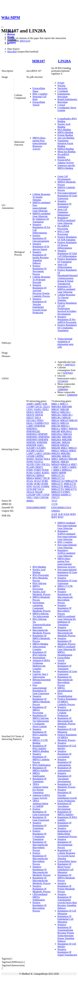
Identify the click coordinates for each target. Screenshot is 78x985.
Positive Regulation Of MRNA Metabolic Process (67, 737)
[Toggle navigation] (2, 27)
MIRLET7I (56, 492)
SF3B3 (37, 483)
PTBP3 (37, 470)
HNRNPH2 (44, 437)
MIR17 (64, 428)
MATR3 (39, 459)
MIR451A (65, 464)
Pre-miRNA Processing (63, 227)
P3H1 (38, 464)
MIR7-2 (57, 467)
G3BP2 (30, 426)
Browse (11, 34)
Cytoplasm (62, 91)
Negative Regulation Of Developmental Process (64, 843)
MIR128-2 (56, 415)
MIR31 (54, 459)
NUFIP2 (30, 464)
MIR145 (73, 420)
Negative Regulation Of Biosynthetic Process (64, 609)
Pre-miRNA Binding (63, 155)
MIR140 (66, 417)
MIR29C (66, 456)
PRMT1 (39, 467)
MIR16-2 (55, 428)
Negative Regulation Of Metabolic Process (42, 889)
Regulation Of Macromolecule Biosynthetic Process (40, 846)
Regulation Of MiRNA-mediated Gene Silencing (66, 289)
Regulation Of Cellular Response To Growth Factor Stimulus (66, 854)
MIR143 (64, 420)
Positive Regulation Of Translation (67, 260)
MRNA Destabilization (64, 689)
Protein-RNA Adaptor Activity (65, 161)
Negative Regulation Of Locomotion (64, 754)
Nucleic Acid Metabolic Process (42, 593)
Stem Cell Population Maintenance (63, 212)
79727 (54, 500)
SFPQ (29, 486)
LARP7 (30, 453)
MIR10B (64, 409)
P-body (60, 82)
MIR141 (55, 420)
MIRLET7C (57, 483)
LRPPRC (39, 456)
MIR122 (55, 412)
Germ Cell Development (64, 177)
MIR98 (62, 472)
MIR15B (55, 426)
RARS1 (45, 472)
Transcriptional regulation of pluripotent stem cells (65, 342)
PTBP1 (29, 470)
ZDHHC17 (65, 494)
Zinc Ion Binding (65, 138)
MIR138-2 (56, 417)
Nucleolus (62, 88)
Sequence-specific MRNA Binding (66, 166)
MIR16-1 (65, 426)
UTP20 (45, 494)
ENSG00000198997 (36, 507)
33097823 (69, 364)
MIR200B (67, 439)
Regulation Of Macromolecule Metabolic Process (42, 880)
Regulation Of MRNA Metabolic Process (41, 638)
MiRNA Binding (65, 149)
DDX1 (45, 409)
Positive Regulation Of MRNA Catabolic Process (67, 702)
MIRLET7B (71, 481)
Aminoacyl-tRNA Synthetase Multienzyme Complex (41, 664)
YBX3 (36, 497)
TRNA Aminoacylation (40, 802)
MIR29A (55, 453)
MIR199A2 (57, 434)
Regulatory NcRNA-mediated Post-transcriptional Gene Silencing (66, 535)
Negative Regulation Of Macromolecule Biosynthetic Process (65, 597)
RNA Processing (41, 575)
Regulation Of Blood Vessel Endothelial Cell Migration (65, 868)
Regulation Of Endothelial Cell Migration (65, 919)
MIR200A (56, 439)
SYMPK (45, 486)
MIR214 (72, 448)
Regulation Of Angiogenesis (64, 769)
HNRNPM (42, 442)
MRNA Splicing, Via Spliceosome (41, 615)
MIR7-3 (66, 467)
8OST (60, 517)
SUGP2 (36, 486)
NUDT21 (38, 461)
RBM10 (40, 475)
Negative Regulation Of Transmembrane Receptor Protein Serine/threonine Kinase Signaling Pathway (65, 932)
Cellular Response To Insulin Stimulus (41, 197)
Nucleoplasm (39, 657)
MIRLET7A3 (58, 481)
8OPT (54, 517)
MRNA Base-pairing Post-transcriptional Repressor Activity (40, 143)
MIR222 (64, 450)
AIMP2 (38, 404)
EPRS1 (40, 420)
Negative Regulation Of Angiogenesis (64, 762)
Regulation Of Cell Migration (66, 912)
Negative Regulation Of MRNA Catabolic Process (41, 758)
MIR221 (55, 450)
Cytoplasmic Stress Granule (40, 725)
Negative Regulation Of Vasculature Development (64, 777)
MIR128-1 (65, 412)
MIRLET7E (57, 486)
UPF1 (39, 494)
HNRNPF (43, 434)
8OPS (73, 514)
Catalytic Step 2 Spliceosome (40, 675)
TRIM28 (55, 494)
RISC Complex (40, 93)
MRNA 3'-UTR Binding (40, 741)
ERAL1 (30, 423)
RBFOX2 (31, 475)
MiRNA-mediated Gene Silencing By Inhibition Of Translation (41, 217)
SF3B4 (44, 483)
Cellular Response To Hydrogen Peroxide (41, 279)
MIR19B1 (56, 437)
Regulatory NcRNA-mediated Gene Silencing (66, 220)
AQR (44, 404)
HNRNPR (31, 445)
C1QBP (30, 406)
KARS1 (40, 450)
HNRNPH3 (32, 439)
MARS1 (30, 459)
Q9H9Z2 (55, 511)
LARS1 (38, 453)
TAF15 (40, 489)
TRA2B (38, 492)
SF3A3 (37, 481)
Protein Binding (65, 135)
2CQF (54, 514)
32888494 (62, 389)
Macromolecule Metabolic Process (42, 631)
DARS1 (38, 409)
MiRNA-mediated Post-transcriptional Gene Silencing (41, 206)
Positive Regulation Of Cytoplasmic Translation (67, 328)
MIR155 (55, 423)
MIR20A (64, 445)
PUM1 (29, 472)
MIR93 (54, 472)
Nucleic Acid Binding (63, 125)
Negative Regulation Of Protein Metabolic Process (66, 887)
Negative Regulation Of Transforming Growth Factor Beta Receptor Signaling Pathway (67, 901)
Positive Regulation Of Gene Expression (41, 812)
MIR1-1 (55, 404)
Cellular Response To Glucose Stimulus (66, 297)
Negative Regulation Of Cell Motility (66, 746)
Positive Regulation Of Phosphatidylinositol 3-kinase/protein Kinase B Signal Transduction (67, 277)
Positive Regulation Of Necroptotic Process (39, 269)
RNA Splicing (39, 583)
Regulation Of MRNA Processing (39, 710)
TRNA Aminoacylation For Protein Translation (40, 788)
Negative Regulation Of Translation (64, 204)
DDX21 (30, 412)
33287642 (67, 373)
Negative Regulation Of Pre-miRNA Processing (66, 319)
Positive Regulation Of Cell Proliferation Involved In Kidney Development (67, 308)
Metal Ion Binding (66, 151)
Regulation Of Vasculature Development (64, 806)
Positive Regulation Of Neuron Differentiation (67, 245)
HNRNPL (31, 442)
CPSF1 (29, 409)
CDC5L (38, 406)
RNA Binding (64, 129)
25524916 (62, 381)
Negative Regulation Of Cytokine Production (64, 711)
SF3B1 (45, 481)
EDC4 (38, 417)
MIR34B (72, 459)
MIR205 (66, 442)
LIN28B (30, 456)
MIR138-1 (67, 415)
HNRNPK (43, 439)
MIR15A (64, 423)
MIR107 (38, 61)
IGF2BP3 (31, 450)
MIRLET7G (71, 489)
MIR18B (55, 431)
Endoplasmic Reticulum (63, 95)
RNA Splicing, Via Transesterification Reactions (42, 623)
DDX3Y (30, 415)
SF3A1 (29, 481)
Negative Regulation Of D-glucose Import (41, 246)
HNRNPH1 (32, 437)
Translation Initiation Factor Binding (65, 143)
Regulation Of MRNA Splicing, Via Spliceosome (41, 718)
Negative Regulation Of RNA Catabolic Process (40, 733)
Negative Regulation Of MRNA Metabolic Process (41, 700)
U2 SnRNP (38, 806)
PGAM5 (30, 467)
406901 (30, 500)
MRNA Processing (38, 587)
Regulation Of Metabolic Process (66, 785)
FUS (46, 423)
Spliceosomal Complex (39, 648)
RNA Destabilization (64, 694)
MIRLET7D (70, 483)
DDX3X (39, 412)
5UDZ (66, 514)
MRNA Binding (65, 132)
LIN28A (64, 61)
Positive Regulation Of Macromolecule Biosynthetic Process (40, 858)
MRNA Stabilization (39, 774)
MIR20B (55, 448)
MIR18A (73, 428)
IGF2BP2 (41, 448)
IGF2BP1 (31, 448)
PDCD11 (46, 464)
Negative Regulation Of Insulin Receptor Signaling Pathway (41, 257)
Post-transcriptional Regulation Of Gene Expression (67, 196)
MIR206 (55, 445)
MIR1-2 (64, 404)
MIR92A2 (67, 470)
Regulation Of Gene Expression (41, 818)
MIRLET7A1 (58, 475)
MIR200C (56, 442)
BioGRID (12, 51)
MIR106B (67, 406)
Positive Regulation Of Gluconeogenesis (41, 238)
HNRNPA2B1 (33, 431)
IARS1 (40, 445)
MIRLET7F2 (57, 489)
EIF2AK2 (31, 420)
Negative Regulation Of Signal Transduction (67, 952)
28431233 (24, 41)
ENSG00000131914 (61, 507)
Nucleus (61, 85)
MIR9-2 (57, 470)
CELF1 (46, 406)
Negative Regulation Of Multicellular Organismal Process (67, 832)
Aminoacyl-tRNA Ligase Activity (41, 796)
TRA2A (30, 492)
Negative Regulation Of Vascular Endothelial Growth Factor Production (40, 306)
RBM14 (30, 478)
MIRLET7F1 (70, 486)
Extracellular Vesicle (39, 103)
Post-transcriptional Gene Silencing (66, 546)
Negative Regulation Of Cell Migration (66, 729)
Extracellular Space (66, 861)
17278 (54, 504)
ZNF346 (44, 497)
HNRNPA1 (31, 428)
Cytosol (61, 104)
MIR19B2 (67, 437)
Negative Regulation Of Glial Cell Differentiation (67, 253)
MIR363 (65, 461)
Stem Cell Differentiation (64, 265)
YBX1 (29, 497)
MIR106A (56, 406)
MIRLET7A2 (58, 478)
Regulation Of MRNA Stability (41, 769)
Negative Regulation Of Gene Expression (67, 581)
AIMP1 (30, 404)
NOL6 (47, 459)
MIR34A (63, 459)
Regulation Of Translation (39, 780)
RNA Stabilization (42, 765)
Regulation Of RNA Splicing (39, 653)
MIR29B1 (66, 453)
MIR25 (72, 450)
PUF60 (45, 470)
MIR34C (55, 461)
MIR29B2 (56, 456)
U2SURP (30, 494)
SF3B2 (29, 483)
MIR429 (55, 464)
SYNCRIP (31, 489)
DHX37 (30, 417)
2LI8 (60, 514)
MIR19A (67, 434)
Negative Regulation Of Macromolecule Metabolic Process (42, 870)
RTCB (46, 478)
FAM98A (39, 423)
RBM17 (39, 478)
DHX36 (39, 415)
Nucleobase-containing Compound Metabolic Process (42, 606)
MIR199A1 (66, 431)
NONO (29, 461)
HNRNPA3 (31, 434)
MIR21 (64, 448)
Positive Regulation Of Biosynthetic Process (39, 906)
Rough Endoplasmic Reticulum (67, 100)
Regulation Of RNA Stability (39, 747)
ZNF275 (55, 497)
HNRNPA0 (39, 426)
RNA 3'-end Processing (63, 232)
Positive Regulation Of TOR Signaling (67, 238)
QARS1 (37, 472)
